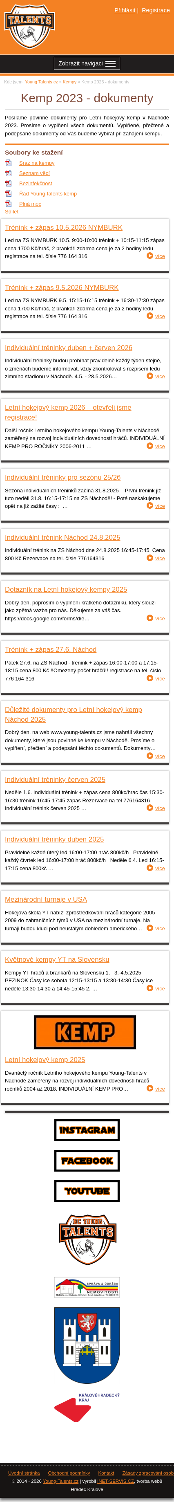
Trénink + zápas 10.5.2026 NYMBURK (64, 227)
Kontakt (106, 1473)
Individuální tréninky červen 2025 (55, 780)
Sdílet (11, 212)
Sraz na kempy (36, 163)
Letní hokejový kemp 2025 (45, 1060)
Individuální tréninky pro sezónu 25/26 (62, 477)
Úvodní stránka (24, 1473)
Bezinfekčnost (35, 183)
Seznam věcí (34, 173)
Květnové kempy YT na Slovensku (57, 959)
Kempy (70, 81)
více (160, 256)
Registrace (156, 10)
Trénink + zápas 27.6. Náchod (50, 649)
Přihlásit (124, 10)
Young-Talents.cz (60, 1481)
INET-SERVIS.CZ (115, 1481)
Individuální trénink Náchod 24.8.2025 (62, 537)
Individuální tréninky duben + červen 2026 (68, 348)
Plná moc (30, 204)
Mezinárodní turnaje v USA (46, 899)
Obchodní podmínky (69, 1473)
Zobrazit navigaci (87, 64)
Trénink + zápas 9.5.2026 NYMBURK (62, 288)
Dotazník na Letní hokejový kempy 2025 (66, 589)
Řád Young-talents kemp (48, 194)
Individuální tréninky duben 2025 (54, 839)
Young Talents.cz (41, 81)
